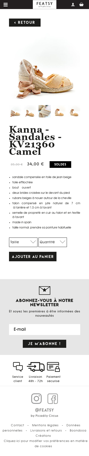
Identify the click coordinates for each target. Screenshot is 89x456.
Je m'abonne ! (44, 343)
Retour (26, 22)
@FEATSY (44, 410)
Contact (17, 425)
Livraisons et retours (46, 430)
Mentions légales (45, 425)
